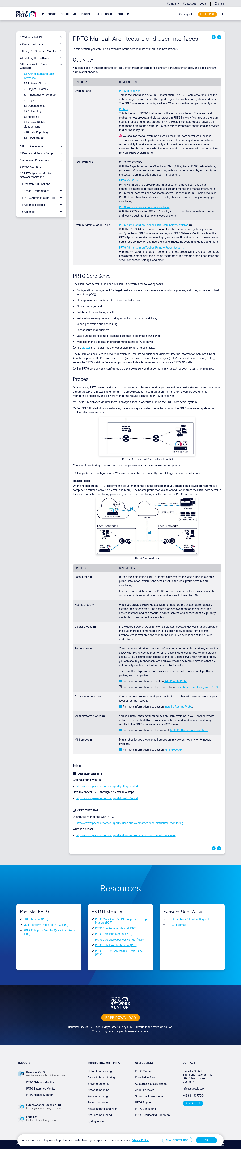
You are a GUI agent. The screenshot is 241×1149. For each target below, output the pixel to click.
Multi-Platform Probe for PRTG (189, 730)
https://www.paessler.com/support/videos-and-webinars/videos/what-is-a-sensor (126, 835)
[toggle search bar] (221, 14)
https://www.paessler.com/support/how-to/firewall (107, 798)
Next (219, 37)
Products (49, 14)
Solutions (68, 14)
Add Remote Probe (175, 681)
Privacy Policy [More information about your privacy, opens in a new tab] (140, 1140)
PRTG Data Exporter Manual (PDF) (116, 945)
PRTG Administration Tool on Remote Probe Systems (151, 247)
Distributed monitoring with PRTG (197, 687)
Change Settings (177, 1140)
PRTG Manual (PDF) (35, 919)
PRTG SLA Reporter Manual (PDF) (116, 928)
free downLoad (120, 1018)
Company (173, 3)
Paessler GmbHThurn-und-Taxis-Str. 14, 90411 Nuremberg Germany (197, 1076)
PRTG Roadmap (176, 924)
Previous (214, 37)
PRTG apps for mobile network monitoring (144, 207)
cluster (86, 347)
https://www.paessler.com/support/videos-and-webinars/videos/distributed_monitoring (129, 823)
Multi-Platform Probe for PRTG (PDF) (46, 924)
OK (206, 1140)
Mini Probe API (173, 749)
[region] (120, 1140)
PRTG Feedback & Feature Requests (188, 919)
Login (203, 3)
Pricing (86, 14)
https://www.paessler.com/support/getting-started (107, 786)
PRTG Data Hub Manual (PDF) (113, 934)
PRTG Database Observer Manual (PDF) (119, 939)
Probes (123, 109)
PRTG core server (129, 90)
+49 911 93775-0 (193, 1095)
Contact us (189, 3)
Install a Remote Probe (178, 706)
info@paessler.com (194, 1088)
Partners (123, 14)
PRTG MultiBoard (129, 180)
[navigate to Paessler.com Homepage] (26, 13)
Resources (104, 14)
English (219, 3)
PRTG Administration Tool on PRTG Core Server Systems (153, 225)
